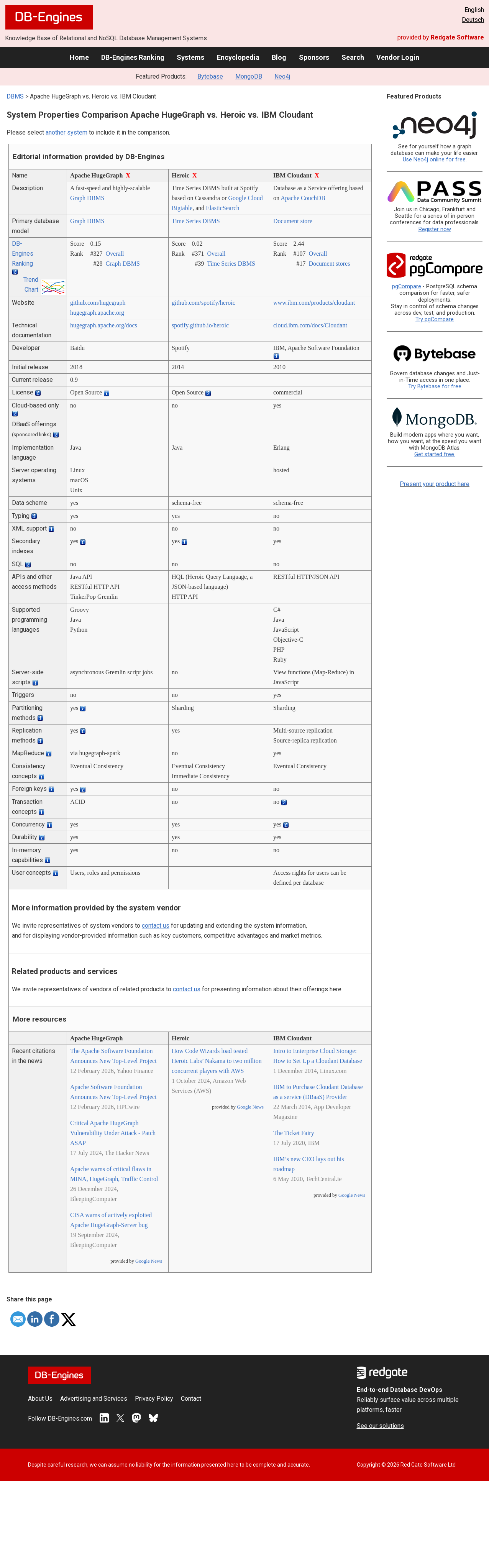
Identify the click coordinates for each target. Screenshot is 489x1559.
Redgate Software (457, 37)
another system (66, 132)
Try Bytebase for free (434, 386)
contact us (155, 925)
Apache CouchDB (303, 198)
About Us (40, 1398)
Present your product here (434, 484)
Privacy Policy (154, 1398)
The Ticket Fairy (293, 1133)
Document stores (329, 263)
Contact (191, 1398)
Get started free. (434, 454)
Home (79, 57)
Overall (114, 253)
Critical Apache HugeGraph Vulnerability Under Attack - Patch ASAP (113, 1133)
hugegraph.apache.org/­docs (103, 325)
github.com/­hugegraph (97, 302)
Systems (190, 57)
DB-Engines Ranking (132, 57)
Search (352, 57)
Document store (292, 221)
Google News (148, 1261)
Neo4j (282, 76)
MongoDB (248, 76)
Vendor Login (397, 57)
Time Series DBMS (196, 221)
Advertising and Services (93, 1398)
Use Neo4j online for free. (435, 159)
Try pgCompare (434, 319)
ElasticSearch (222, 208)
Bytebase (210, 76)
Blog (279, 57)
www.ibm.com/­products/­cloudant (314, 302)
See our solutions (380, 1425)
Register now (434, 229)
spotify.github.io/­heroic (200, 325)
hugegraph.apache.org (97, 312)
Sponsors (314, 57)
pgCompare (406, 286)
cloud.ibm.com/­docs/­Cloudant (310, 325)
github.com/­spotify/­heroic (203, 302)
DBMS (15, 96)
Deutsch (473, 19)
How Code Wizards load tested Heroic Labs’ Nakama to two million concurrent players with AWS (217, 1061)
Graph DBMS (87, 198)
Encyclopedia (238, 57)
